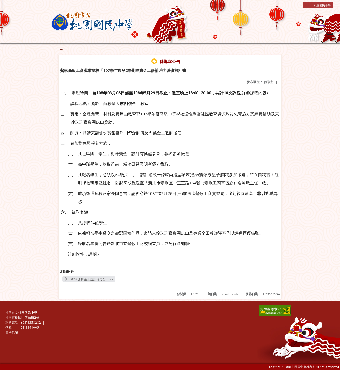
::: (307, 5)
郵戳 (269, 193)
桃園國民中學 (322, 5)
